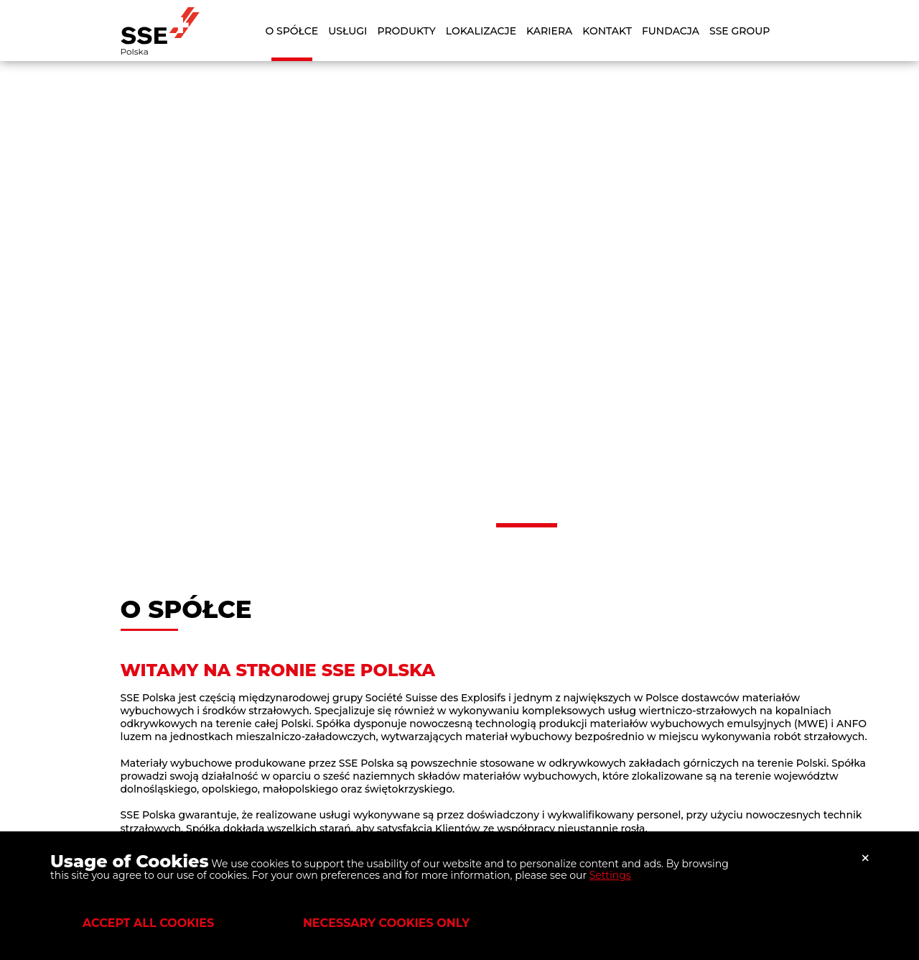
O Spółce (292, 30)
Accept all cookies (148, 923)
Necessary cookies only (386, 923)
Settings (610, 875)
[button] (393, 525)
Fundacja (670, 30)
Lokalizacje (481, 30)
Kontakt (607, 30)
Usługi (347, 30)
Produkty (406, 30)
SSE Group (739, 30)
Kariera (549, 30)
